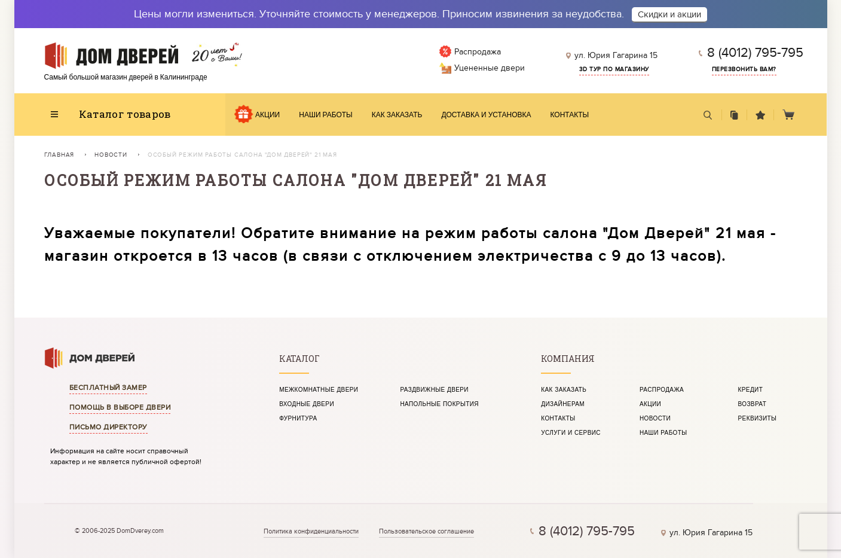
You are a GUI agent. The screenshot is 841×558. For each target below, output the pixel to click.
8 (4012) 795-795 (755, 52)
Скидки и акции (669, 14)
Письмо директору (108, 427)
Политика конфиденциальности (311, 531)
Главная (59, 154)
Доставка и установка (486, 115)
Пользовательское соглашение (426, 531)
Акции (267, 115)
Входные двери (306, 404)
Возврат (752, 404)
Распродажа (662, 390)
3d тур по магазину (614, 69)
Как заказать (397, 115)
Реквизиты (757, 418)
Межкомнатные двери (318, 390)
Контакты (570, 115)
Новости (110, 154)
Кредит (750, 390)
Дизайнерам (563, 404)
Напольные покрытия (439, 404)
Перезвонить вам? (744, 69)
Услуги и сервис (571, 433)
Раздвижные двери (434, 390)
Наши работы (326, 115)
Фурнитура (298, 418)
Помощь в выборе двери (120, 407)
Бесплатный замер (108, 387)
